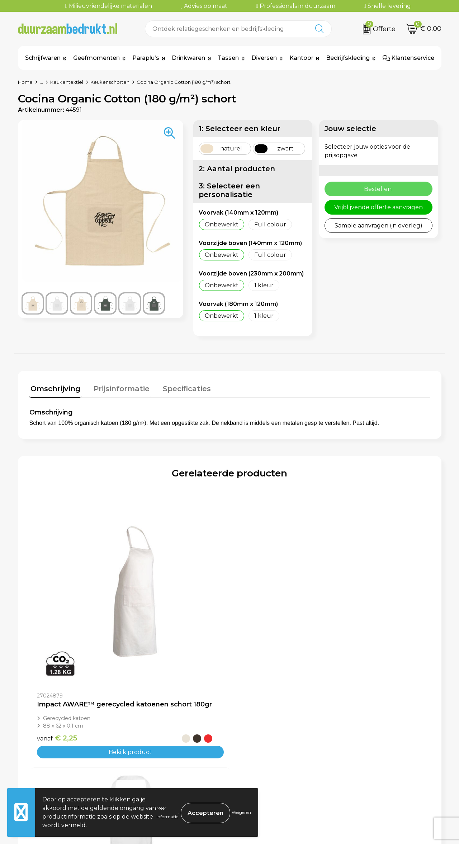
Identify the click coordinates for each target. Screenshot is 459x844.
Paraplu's (145, 57)
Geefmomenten (96, 57)
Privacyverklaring (369, 758)
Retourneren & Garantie (275, 769)
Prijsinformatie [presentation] (118, 387)
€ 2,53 (257, 634)
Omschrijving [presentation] (54, 387)
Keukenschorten (109, 82)
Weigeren (241, 812)
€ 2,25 (57, 634)
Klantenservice (408, 57)
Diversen (264, 57)
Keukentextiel (66, 82)
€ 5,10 (356, 634)
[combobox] (226, 29)
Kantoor (301, 57)
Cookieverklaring (368, 747)
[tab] (54, 389)
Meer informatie (167, 812)
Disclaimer (359, 769)
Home (25, 82)
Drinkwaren (188, 57)
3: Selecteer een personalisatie (229, 190)
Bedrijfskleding (348, 57)
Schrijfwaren (43, 57)
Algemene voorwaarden (379, 736)
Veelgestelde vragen (166, 747)
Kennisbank (153, 769)
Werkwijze (151, 758)
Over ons (149, 736)
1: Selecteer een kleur (239, 128)
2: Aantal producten (237, 168)
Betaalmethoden (265, 747)
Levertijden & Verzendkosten (282, 758)
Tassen (228, 57)
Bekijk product (79, 649)
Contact (251, 736)
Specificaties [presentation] (181, 387)
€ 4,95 (149, 639)
